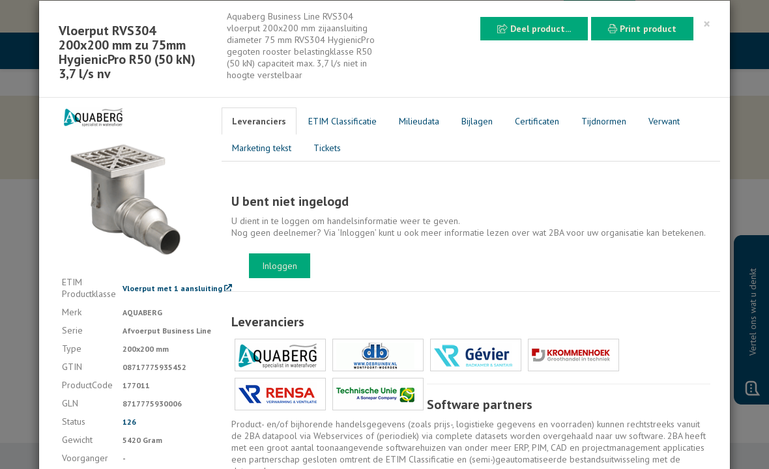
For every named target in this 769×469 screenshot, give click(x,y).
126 (129, 422)
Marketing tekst (261, 148)
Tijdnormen (603, 121)
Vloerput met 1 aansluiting (177, 288)
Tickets (327, 148)
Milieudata (419, 121)
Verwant (664, 121)
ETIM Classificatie (342, 121)
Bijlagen (477, 121)
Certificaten (537, 121)
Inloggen (279, 266)
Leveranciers (259, 121)
